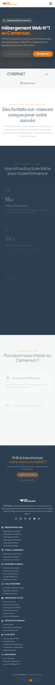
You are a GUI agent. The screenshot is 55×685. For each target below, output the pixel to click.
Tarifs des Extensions (9, 574)
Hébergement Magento (10, 557)
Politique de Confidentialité (12, 647)
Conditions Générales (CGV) (12, 644)
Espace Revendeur (8, 650)
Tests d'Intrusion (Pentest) (11, 627)
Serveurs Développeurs (10, 616)
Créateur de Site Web (9, 543)
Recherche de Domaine (10, 568)
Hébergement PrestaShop (11, 554)
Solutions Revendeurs (9, 546)
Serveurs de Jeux (8, 613)
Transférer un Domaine (10, 571)
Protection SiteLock (9, 630)
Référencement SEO (9, 593)
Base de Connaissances (10, 661)
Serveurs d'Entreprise (9, 610)
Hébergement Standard (10, 531)
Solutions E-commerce (10, 560)
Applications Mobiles (9, 591)
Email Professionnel (9, 579)
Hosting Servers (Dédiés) (11, 608)
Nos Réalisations (8, 641)
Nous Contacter (8, 658)
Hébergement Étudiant (10, 537)
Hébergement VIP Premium (11, 540)
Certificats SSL (7, 624)
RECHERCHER (43, 54)
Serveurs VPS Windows (10, 605)
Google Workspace (9, 577)
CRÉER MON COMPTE (27, 473)
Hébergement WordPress (11, 534)
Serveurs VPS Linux (8, 602)
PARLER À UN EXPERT (27, 478)
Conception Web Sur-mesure (12, 588)
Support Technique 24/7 (10, 664)
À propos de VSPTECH (10, 638)
